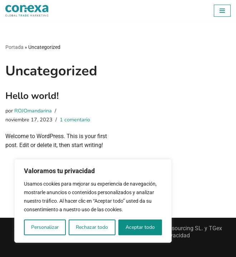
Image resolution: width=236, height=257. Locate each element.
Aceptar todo (140, 227)
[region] (93, 201)
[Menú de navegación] (222, 11)
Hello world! (32, 96)
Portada (14, 47)
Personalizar (45, 227)
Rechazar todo (92, 227)
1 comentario (75, 119)
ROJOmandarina (33, 110)
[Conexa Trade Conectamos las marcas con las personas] (26, 10)
